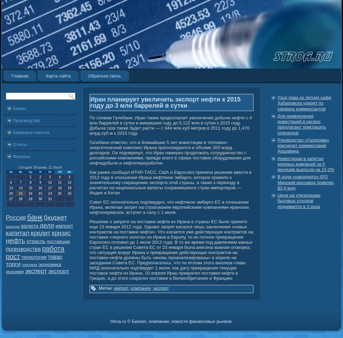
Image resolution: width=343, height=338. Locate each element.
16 (40, 188)
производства (23, 249)
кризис (61, 233)
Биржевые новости (31, 132)
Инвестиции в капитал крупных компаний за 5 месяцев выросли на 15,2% (305, 164)
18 (60, 188)
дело (47, 225)
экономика (49, 264)
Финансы (21, 156)
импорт (64, 226)
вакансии (13, 226)
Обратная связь (104, 76)
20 (11, 193)
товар (55, 257)
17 (50, 188)
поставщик (58, 241)
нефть (15, 240)
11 (60, 182)
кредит (40, 233)
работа (53, 248)
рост (13, 256)
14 (21, 188)
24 (50, 193)
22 (30, 193)
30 (40, 199)
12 (69, 182)
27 (11, 199)
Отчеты (20, 144)
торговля (29, 265)
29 (30, 199)
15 (30, 188)
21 (21, 193)
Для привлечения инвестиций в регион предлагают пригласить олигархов (301, 124)
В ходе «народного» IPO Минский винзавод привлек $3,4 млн (305, 182)
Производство (26, 120)
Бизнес (19, 108)
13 (11, 188)
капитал (17, 233)
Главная (19, 76)
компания (141, 288)
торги (13, 264)
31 (50, 199)
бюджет (55, 217)
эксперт (36, 271)
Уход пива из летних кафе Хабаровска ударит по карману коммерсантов (304, 103)
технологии (34, 257)
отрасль (35, 241)
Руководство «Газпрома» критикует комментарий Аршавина (303, 145)
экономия (15, 271)
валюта (29, 226)
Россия (16, 217)
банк (35, 217)
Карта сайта (58, 76)
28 (21, 199)
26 (69, 193)
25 (60, 193)
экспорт (58, 271)
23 (40, 193)
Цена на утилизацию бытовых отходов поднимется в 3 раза (298, 201)
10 (50, 182)
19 (69, 188)
